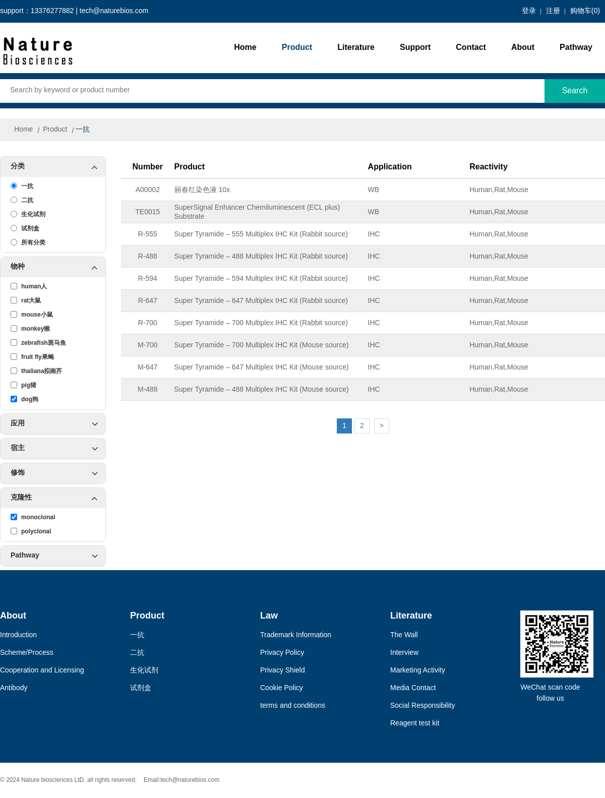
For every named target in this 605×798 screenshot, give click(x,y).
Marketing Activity (417, 670)
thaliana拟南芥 (36, 371)
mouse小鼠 (32, 314)
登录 (529, 11)
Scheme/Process (26, 653)
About (522, 47)
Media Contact (413, 688)
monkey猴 (30, 328)
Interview (404, 653)
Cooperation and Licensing (42, 670)
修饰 (54, 473)
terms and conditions (292, 706)
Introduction (18, 635)
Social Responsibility (422, 706)
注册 (553, 11)
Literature (356, 47)
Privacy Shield (282, 670)
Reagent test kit (414, 723)
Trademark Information (295, 635)
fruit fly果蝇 (32, 356)
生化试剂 (28, 214)
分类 (58, 167)
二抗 (22, 200)
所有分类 (28, 242)
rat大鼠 (26, 300)
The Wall (404, 635)
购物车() (585, 11)
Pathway (576, 47)
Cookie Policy (281, 688)
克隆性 (58, 498)
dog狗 (24, 399)
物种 (58, 267)
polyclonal (31, 531)
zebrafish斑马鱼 (38, 342)
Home (245, 47)
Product (297, 47)
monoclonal (33, 517)
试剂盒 (25, 228)
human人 (29, 286)
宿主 (54, 449)
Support (415, 47)
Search (575, 91)
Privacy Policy (282, 653)
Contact (471, 47)
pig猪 (23, 385)
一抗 (83, 130)
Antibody (13, 688)
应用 (54, 424)
